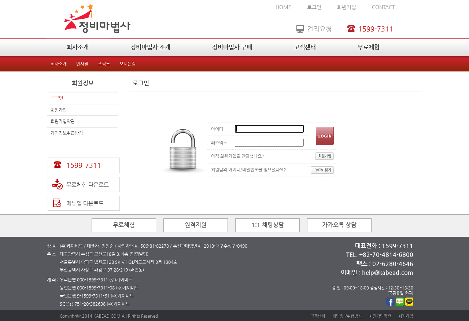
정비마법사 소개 (150, 47)
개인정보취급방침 (67, 133)
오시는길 (127, 63)
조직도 (104, 63)
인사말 (82, 63)
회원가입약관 (63, 121)
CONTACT (383, 7)
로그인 (314, 7)
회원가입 (346, 7)
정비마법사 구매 (232, 47)
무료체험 (369, 47)
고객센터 (305, 47)
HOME (283, 7)
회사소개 (78, 47)
